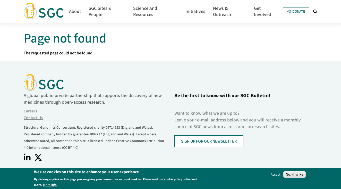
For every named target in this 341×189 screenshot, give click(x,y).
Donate (296, 11)
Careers (30, 111)
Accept (275, 174)
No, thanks (294, 175)
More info (50, 185)
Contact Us (33, 118)
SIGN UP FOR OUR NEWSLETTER (209, 141)
